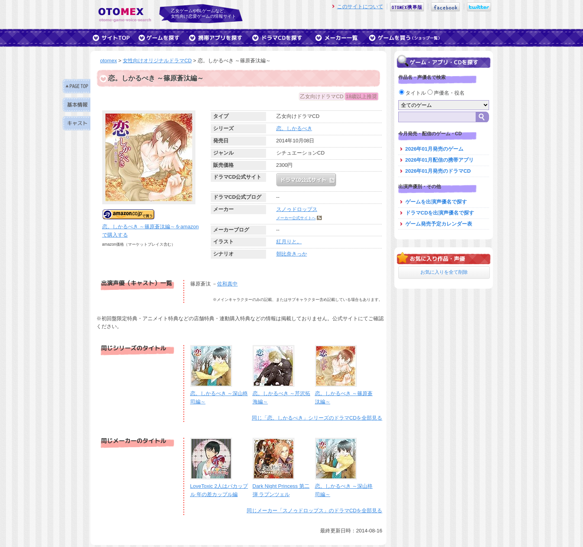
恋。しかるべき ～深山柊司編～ (219, 393)
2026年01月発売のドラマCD (438, 171)
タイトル (413, 93)
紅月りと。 (289, 242)
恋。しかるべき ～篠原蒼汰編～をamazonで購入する (150, 226)
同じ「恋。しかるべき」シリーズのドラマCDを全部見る (317, 418)
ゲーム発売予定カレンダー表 (438, 224)
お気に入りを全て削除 (444, 272)
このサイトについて (360, 6)
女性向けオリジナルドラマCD (157, 60)
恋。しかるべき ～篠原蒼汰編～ (344, 393)
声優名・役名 (446, 93)
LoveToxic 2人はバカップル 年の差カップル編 (219, 486)
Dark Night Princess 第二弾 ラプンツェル (281, 486)
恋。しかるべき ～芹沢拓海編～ (282, 393)
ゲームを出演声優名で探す (436, 202)
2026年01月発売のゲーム (434, 149)
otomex (108, 60)
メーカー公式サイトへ (296, 218)
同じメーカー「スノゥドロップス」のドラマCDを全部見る (314, 510)
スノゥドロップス (296, 209)
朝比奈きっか (291, 254)
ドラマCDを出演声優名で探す (439, 213)
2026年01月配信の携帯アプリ (439, 160)
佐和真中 (227, 284)
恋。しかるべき (294, 128)
